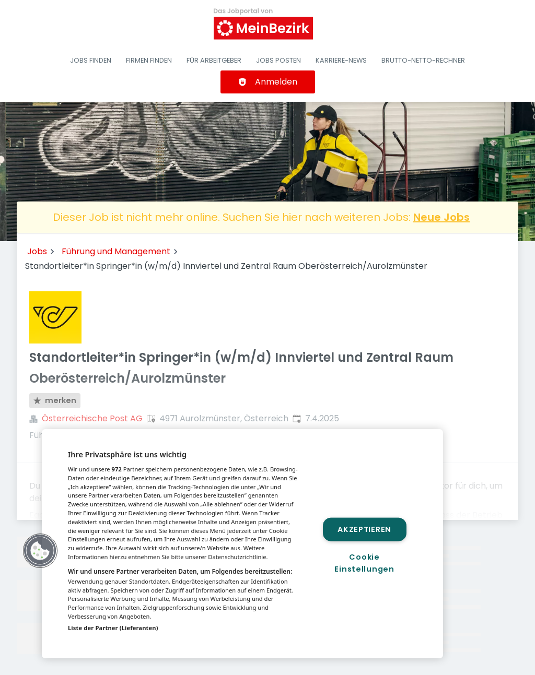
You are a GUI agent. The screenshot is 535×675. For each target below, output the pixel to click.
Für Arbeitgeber (214, 60)
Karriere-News (341, 60)
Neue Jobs (441, 217)
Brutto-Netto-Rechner (423, 60)
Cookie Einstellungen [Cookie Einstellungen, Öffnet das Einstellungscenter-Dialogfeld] (364, 563)
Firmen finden (149, 60)
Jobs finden (90, 60)
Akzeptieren (364, 529)
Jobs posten (278, 60)
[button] (40, 550)
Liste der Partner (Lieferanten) (113, 628)
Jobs (37, 251)
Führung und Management (116, 251)
